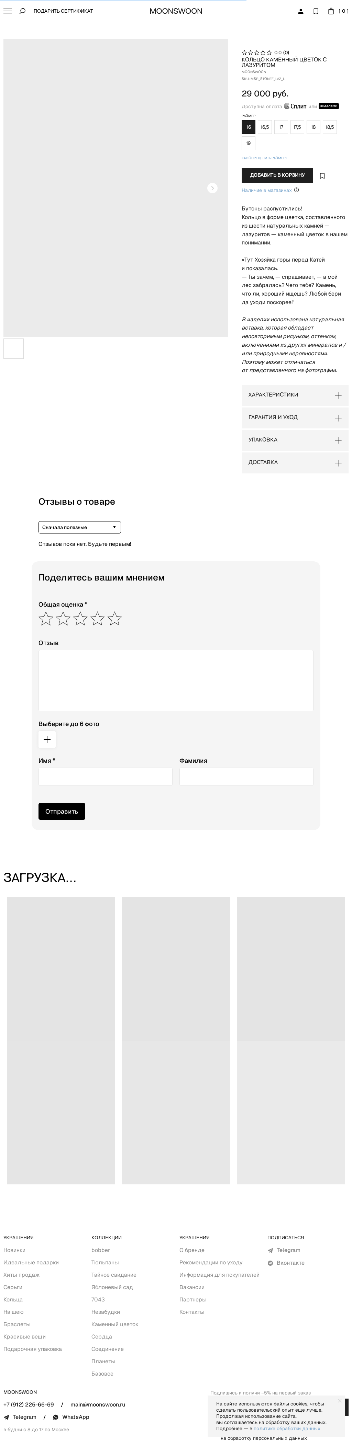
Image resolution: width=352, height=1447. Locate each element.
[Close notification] (340, 1400)
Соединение (107, 1319)
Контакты (192, 1282)
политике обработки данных (287, 1428)
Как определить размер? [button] (250, 136)
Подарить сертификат (63, 11)
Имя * (46, 731)
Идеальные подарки (31, 1232)
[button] (7, 11)
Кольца (13, 1269)
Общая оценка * (62, 574)
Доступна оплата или (276, 100)
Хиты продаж (21, 1245)
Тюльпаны (105, 1232)
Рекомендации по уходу (211, 1232)
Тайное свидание (113, 1245)
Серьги (12, 1257)
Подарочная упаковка (32, 1319)
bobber (100, 1220)
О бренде (192, 1220)
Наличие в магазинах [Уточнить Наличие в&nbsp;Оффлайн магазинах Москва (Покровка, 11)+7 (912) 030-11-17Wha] (257, 168)
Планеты (103, 1331)
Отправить (61, 781)
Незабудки (105, 1282)
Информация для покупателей (219, 1245)
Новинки (14, 1220)
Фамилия (193, 731)
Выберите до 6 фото (68, 694)
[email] (268, 1377)
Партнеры (193, 1269)
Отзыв (48, 613)
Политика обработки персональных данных (187, 1438)
